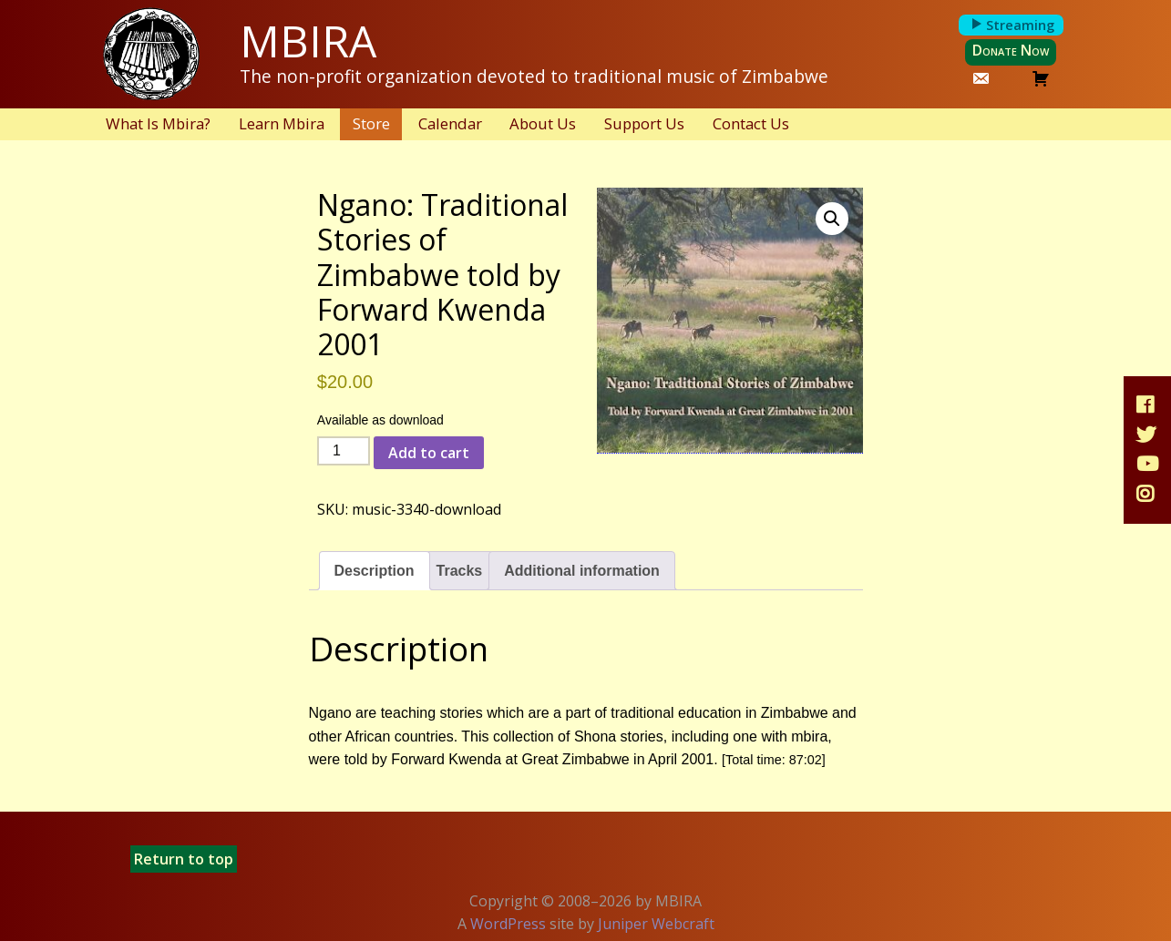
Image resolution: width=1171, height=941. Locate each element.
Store (371, 123)
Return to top (183, 859)
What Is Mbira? (158, 123)
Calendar (450, 123)
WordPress (508, 924)
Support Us (644, 123)
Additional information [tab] (582, 570)
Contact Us (751, 123)
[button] (832, 218)
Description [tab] (374, 570)
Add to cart (428, 453)
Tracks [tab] (460, 570)
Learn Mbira (281, 123)
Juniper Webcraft (656, 924)
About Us (542, 123)
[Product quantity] (343, 450)
